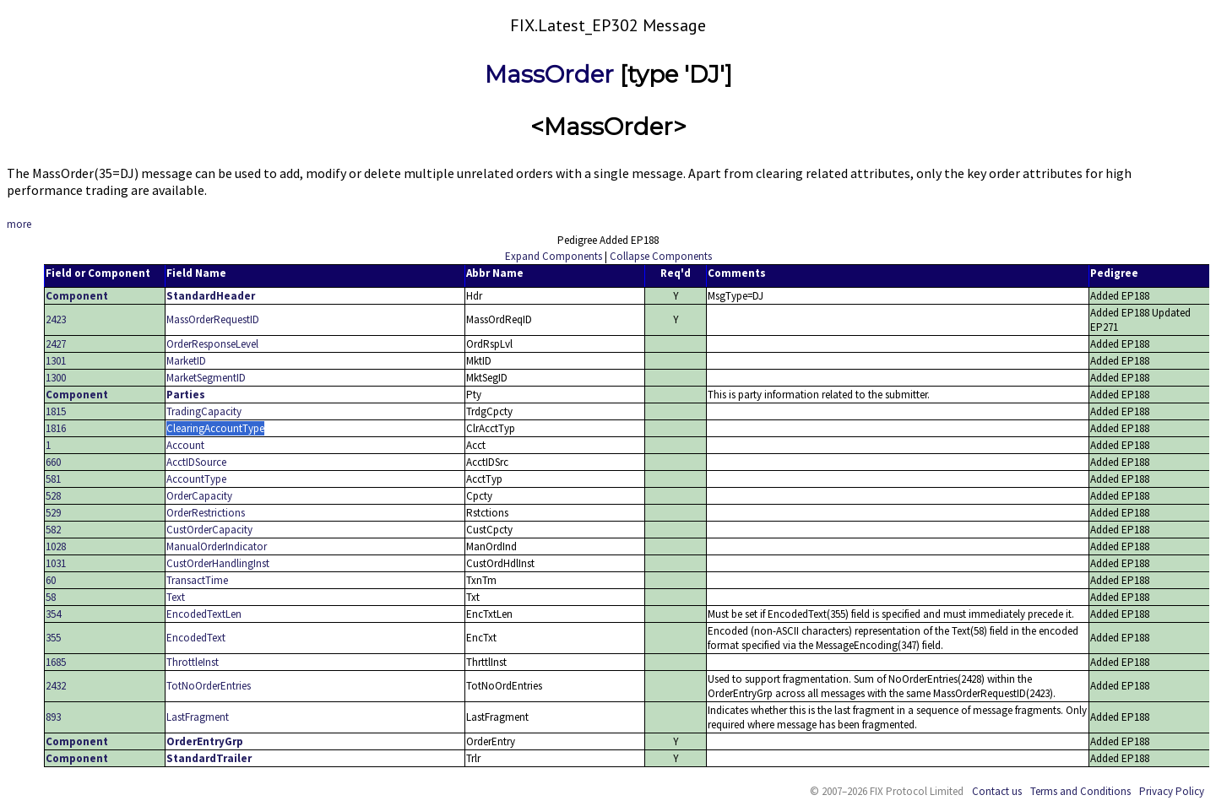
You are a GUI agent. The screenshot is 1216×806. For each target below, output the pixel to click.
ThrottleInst (192, 662)
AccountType (196, 479)
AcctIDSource (196, 462)
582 (53, 529)
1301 (56, 361)
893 (53, 717)
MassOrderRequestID (212, 319)
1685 (56, 662)
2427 (56, 344)
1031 (56, 563)
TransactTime (197, 580)
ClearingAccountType (215, 428)
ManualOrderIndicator (216, 546)
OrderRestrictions (205, 513)
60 (51, 580)
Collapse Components (661, 256)
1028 (56, 546)
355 (53, 637)
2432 (56, 686)
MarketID (186, 361)
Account (185, 445)
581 (53, 479)
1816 (56, 428)
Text (175, 597)
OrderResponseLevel (212, 344)
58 (51, 597)
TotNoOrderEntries (208, 686)
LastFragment (197, 717)
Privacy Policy (1171, 791)
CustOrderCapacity (209, 529)
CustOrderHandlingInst (217, 563)
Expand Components (553, 256)
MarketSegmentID (206, 378)
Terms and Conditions (1080, 791)
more (19, 224)
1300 (56, 378)
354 (53, 614)
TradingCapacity (204, 411)
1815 (56, 411)
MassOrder (549, 74)
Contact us (997, 791)
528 (53, 496)
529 (53, 513)
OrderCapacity (199, 496)
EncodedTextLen (204, 614)
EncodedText (195, 637)
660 (53, 462)
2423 (56, 319)
